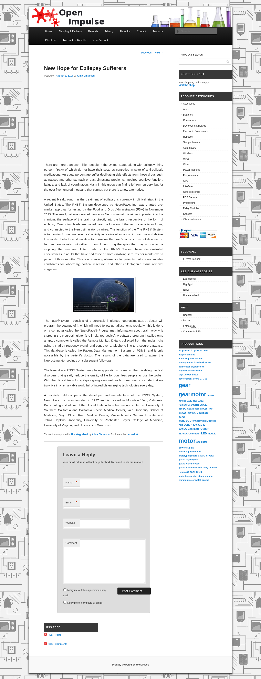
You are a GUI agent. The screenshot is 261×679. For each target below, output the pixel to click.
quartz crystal (206, 455)
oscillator (201, 442)
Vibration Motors (192, 219)
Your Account (100, 40)
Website (70, 522)
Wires (186, 158)
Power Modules (191, 169)
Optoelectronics (191, 191)
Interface (188, 186)
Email (71, 503)
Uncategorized (79, 434)
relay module (210, 467)
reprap (182, 472)
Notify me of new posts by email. (85, 602)
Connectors (189, 120)
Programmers (190, 175)
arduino (191, 354)
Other (186, 164)
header (210, 395)
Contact (141, 31)
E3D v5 (203, 378)
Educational (189, 278)
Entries (189, 326)
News (186, 289)
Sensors (187, 214)
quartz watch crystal (189, 463)
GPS (185, 180)
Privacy (108, 31)
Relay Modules (191, 208)
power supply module (190, 451)
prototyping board (188, 455)
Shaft (199, 472)
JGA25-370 (206, 408)
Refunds (93, 31)
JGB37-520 (190, 424)
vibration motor (187, 480)
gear (184, 385)
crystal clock (197, 366)
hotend (182, 401)
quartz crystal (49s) (188, 459)
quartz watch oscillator (190, 467)
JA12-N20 (192, 401)
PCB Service (190, 197)
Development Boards (194, 125)
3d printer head (199, 350)
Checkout (50, 40)
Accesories (189, 103)
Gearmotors (189, 147)
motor (187, 440)
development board (189, 378)
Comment (71, 542)
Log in (186, 320)
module (212, 433)
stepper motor (205, 476)
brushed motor (203, 362)
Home (48, 31)
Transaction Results (74, 40)
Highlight (188, 284)
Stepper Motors (191, 142)
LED (204, 433)
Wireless (187, 153)
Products (158, 31)
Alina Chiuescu (86, 75)
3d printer (184, 350)
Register (187, 315)
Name (71, 483)
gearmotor (192, 394)
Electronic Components (195, 131)
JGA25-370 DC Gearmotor (194, 412)
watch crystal (202, 480)
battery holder (186, 362)
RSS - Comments (57, 644)
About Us (124, 31)
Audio (186, 109)
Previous (145, 52)
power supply (186, 447)
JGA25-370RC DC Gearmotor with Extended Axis (198, 421)
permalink (132, 434)
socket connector (188, 476)
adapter (183, 354)
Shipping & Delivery (70, 31)
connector (184, 366)
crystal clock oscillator (190, 370)
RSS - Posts (54, 634)
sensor (191, 471)
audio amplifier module (190, 358)
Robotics (188, 136)
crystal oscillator (188, 374)
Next (159, 52)
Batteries (188, 114)
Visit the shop (187, 85)
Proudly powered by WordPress (130, 664)
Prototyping (189, 202)
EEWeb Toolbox (191, 259)
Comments (192, 331)
